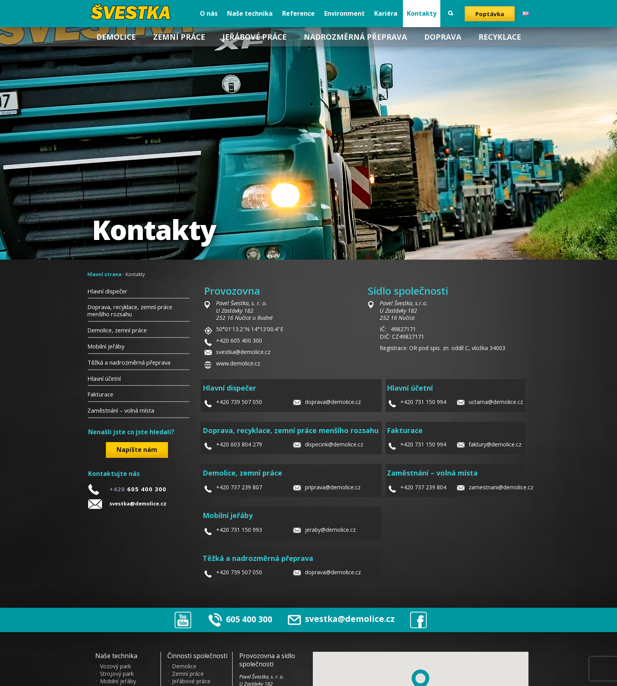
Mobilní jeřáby (105, 346)
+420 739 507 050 (239, 402)
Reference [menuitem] (298, 13)
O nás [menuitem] (209, 13)
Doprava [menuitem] (442, 36)
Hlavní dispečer (107, 291)
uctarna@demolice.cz (496, 402)
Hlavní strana (104, 274)
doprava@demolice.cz (333, 402)
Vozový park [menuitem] (115, 666)
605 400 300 (249, 618)
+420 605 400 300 (239, 340)
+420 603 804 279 (239, 444)
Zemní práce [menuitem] (179, 36)
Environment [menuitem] (344, 13)
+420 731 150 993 (239, 529)
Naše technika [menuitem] (250, 13)
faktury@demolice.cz (495, 444)
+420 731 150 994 (423, 402)
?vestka (132, 12)
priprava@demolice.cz (332, 487)
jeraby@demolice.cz (330, 529)
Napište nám (136, 449)
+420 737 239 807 (239, 487)
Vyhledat (450, 13)
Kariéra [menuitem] (385, 13)
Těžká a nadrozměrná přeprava (128, 362)
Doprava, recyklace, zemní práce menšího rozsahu (129, 310)
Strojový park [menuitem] (117, 673)
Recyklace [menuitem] (499, 36)
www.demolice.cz (238, 363)
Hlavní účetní (104, 378)
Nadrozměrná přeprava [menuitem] (355, 36)
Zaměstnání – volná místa (120, 410)
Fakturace (100, 394)
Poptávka (489, 14)
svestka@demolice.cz (137, 503)
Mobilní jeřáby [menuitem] (118, 681)
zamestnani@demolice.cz (501, 487)
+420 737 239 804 (423, 487)
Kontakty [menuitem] (421, 13)
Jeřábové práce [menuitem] (254, 36)
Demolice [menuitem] (116, 36)
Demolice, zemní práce (117, 330)
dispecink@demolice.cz (334, 444)
